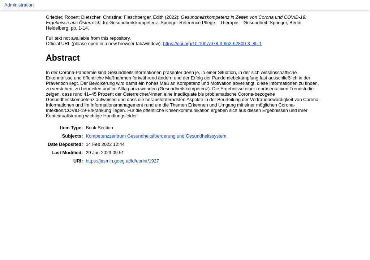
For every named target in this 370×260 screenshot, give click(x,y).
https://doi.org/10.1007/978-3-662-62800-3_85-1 (212, 43)
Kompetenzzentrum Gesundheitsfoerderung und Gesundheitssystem (156, 136)
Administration (19, 5)
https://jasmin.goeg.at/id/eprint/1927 (122, 161)
